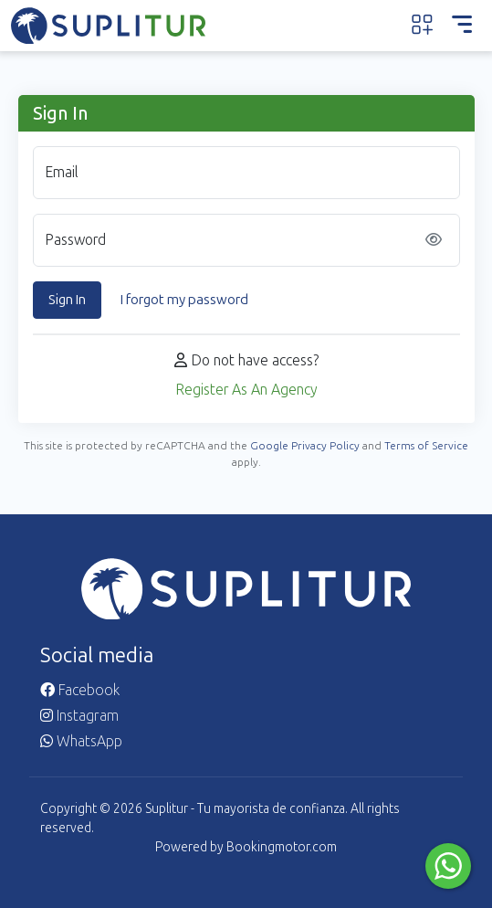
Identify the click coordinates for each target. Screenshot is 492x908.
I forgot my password (184, 299)
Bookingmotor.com (281, 847)
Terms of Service (426, 445)
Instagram (79, 715)
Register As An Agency (246, 389)
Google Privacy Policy (305, 445)
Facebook (80, 690)
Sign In (67, 299)
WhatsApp (81, 741)
